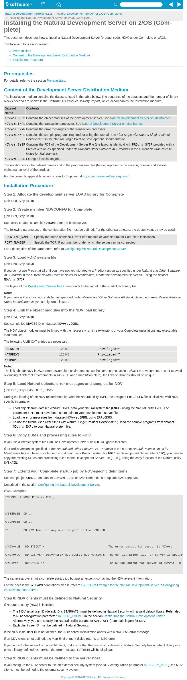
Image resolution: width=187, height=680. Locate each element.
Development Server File (45, 286)
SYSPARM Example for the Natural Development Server (120, 585)
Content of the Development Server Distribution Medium (51, 55)
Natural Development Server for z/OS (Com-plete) (89, 13)
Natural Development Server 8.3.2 (28, 13)
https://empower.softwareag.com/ (105, 176)
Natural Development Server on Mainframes (140, 118)
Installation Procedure (28, 59)
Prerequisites (22, 51)
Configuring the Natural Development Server (95, 249)
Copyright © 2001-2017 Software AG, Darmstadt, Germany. (93, 677)
